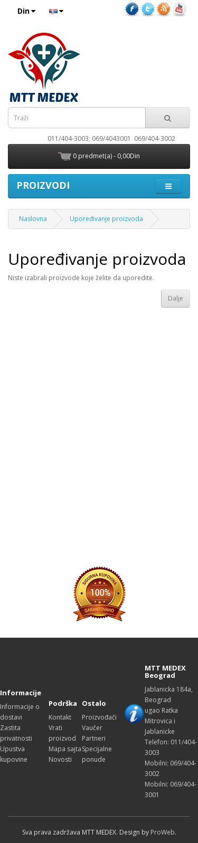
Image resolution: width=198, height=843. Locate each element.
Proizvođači (99, 717)
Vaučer (92, 727)
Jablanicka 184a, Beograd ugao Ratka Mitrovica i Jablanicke (169, 710)
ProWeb (162, 832)
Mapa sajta (65, 748)
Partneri (94, 738)
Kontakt (60, 717)
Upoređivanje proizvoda (106, 218)
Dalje (175, 298)
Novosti (60, 759)
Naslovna (33, 218)
